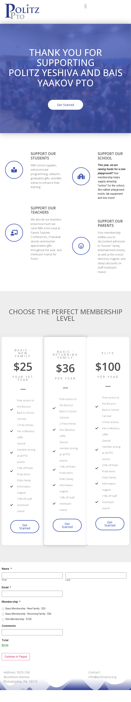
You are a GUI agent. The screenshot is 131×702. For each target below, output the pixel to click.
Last (68, 580)
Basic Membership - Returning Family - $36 (28, 613)
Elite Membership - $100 (18, 619)
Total (5, 640)
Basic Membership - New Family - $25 (25, 608)
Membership (11, 601)
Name (7, 568)
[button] (85, 6)
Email (6, 587)
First (4, 580)
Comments (9, 625)
